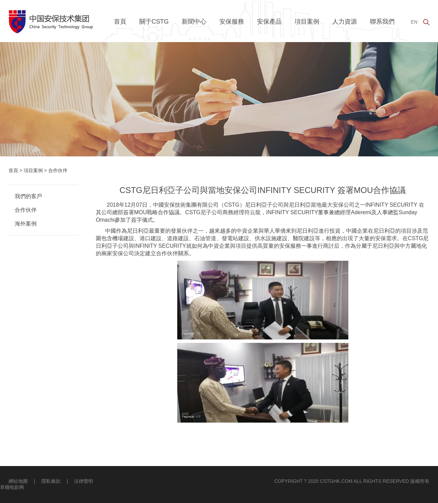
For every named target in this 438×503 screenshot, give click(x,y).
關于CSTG (154, 21)
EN (414, 22)
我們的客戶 (28, 196)
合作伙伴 (26, 210)
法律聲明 (83, 481)
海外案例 (26, 224)
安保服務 (231, 21)
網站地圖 (18, 481)
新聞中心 (194, 21)
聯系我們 (382, 21)
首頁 (120, 21)
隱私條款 (51, 481)
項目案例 (307, 21)
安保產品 (269, 21)
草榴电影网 (12, 487)
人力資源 (344, 21)
